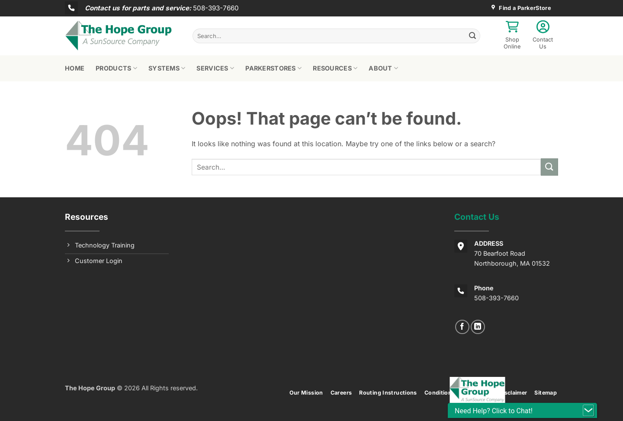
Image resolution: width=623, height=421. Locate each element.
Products (116, 68)
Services (215, 68)
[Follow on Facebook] (462, 327)
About (383, 68)
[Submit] (472, 36)
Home (74, 68)
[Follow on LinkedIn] (478, 327)
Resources (335, 68)
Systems (167, 68)
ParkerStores (273, 68)
